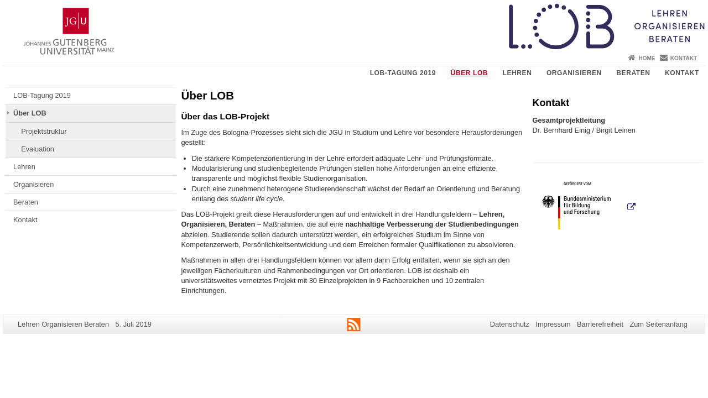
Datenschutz (509, 324)
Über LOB (469, 73)
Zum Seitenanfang (658, 324)
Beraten (633, 73)
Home (646, 58)
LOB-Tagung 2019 (403, 73)
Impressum (552, 324)
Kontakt (683, 58)
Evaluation (37, 149)
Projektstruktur (44, 131)
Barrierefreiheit (600, 324)
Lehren (517, 73)
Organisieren (574, 73)
